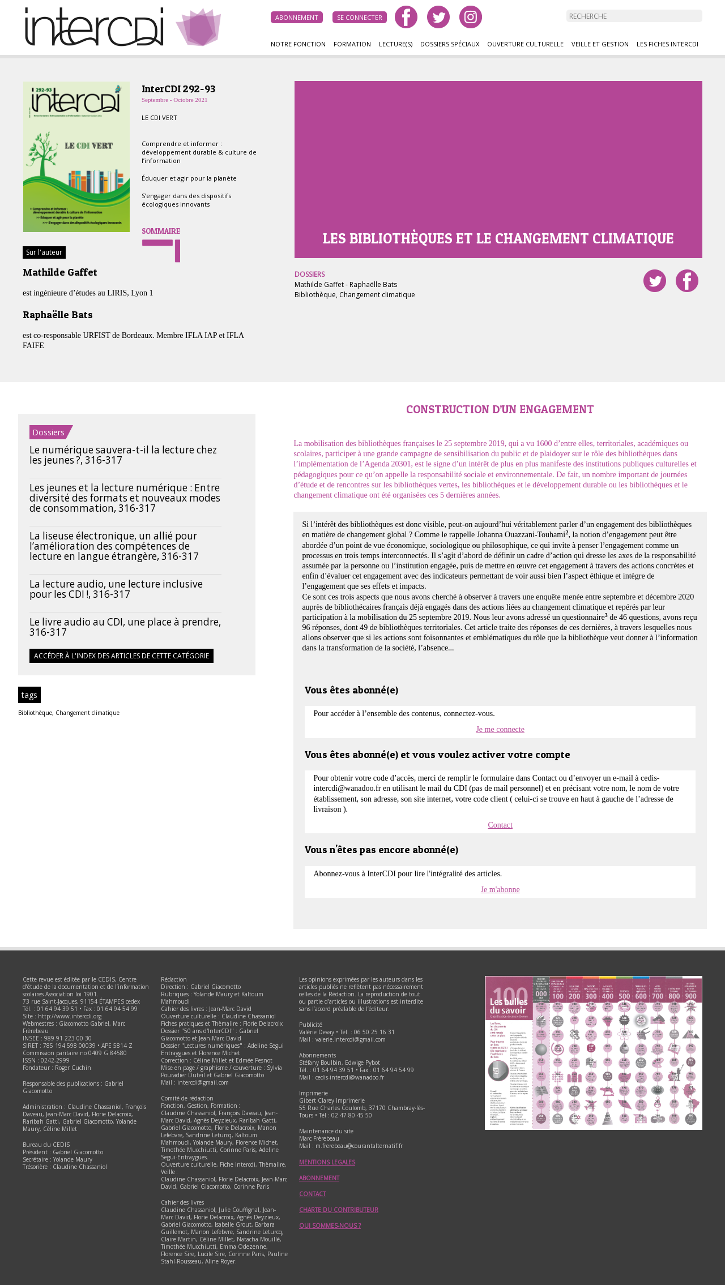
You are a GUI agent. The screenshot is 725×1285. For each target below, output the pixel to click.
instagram (470, 17)
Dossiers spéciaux (449, 44)
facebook (406, 17)
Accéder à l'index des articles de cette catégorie (121, 656)
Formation (352, 44)
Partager (687, 280)
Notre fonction (298, 44)
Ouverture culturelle (525, 44)
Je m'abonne (500, 889)
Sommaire (161, 230)
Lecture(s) (395, 44)
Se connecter (359, 17)
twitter (438, 17)
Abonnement (296, 17)
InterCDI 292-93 (178, 89)
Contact (500, 825)
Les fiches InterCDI (667, 44)
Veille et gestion (600, 44)
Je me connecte (500, 729)
